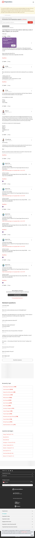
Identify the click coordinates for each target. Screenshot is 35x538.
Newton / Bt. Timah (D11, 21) (8, 456)
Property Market (7, 419)
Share (8, 36)
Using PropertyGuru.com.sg (9, 424)
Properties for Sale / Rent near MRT (9, 524)
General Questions (8, 394)
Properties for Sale (6, 516)
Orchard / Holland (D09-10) (8, 445)
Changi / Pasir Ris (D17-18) (8, 434)
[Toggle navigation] (33, 2)
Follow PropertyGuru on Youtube (10, 470)
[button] (32, 473)
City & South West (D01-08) (8, 453)
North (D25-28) (6, 439)
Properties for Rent (6, 519)
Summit (17, 498)
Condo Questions (6, 26)
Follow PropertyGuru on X (13, 470)
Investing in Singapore (8, 408)
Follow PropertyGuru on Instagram (8, 470)
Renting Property (7, 421)
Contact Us (4, 475)
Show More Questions (17, 360)
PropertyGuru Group (6, 473)
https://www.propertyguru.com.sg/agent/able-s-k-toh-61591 (13, 170)
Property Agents (7, 413)
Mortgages (4, 513)
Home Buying (7, 400)
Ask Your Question (17, 295)
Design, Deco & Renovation (9, 392)
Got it (13, 45)
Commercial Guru (17, 489)
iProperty (17, 506)
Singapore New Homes (6, 521)
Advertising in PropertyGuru (9, 386)
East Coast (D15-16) (7, 450)
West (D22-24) (6, 437)
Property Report (17, 503)
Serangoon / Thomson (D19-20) (9, 442)
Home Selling (7, 405)
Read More (4, 81)
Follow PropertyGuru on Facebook (6, 470)
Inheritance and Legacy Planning (10, 416)
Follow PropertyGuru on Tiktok (15, 470)
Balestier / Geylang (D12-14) (8, 447)
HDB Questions (7, 397)
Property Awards (17, 493)
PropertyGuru (5, 511)
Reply (8, 61)
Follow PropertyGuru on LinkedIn (12, 470)
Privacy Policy (24, 531)
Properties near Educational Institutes (9, 526)
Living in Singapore (7, 411)
